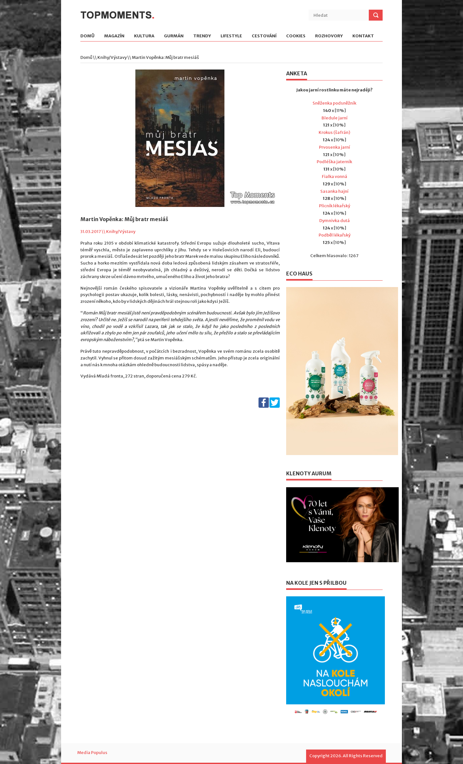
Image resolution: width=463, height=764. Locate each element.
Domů (87, 36)
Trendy (202, 36)
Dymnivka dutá (334, 220)
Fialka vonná (334, 176)
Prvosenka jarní (334, 147)
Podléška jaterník (334, 161)
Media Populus (92, 752)
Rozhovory (329, 36)
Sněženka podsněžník (334, 103)
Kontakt (363, 36)
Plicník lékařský (334, 206)
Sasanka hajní (334, 191)
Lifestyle (231, 36)
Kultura (144, 36)
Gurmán (174, 36)
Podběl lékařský (334, 235)
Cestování (264, 36)
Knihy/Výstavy (112, 57)
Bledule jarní (335, 118)
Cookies (295, 36)
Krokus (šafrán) (334, 132)
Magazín (114, 36)
